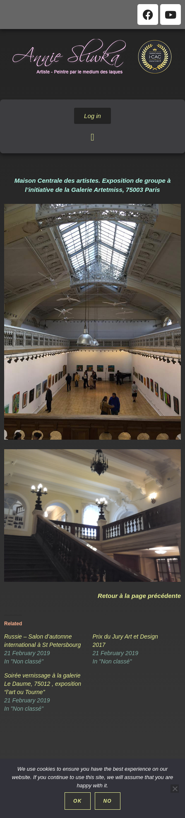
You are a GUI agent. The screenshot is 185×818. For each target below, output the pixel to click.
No (107, 801)
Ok (77, 801)
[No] (175, 788)
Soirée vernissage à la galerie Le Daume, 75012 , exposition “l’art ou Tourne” (42, 683)
